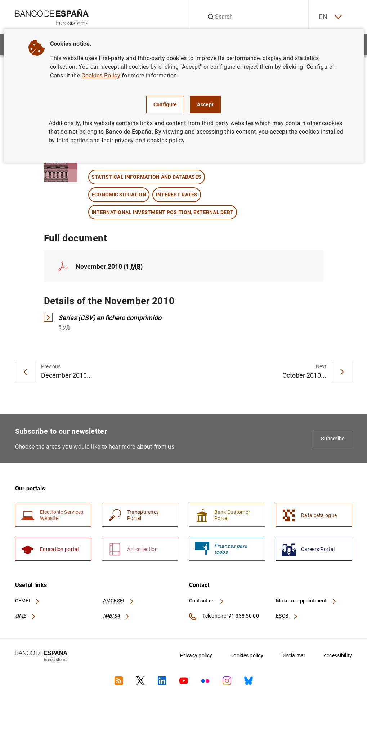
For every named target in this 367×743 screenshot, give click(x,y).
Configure (165, 104)
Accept (205, 104)
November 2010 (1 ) (109, 266)
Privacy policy (196, 656)
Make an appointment (306, 602)
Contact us (206, 602)
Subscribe (333, 439)
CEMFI (27, 602)
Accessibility (337, 656)
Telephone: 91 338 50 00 (224, 617)
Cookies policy (246, 656)
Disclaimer (293, 656)
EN (329, 17)
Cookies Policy (100, 75)
